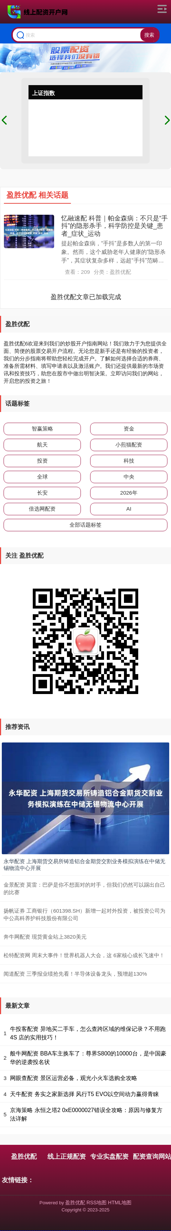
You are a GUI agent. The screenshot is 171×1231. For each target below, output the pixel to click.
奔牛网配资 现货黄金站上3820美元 (45, 937)
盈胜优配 (24, 1156)
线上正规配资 (66, 1156)
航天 (42, 445)
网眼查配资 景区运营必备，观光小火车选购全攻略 (73, 1078)
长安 (42, 493)
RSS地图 (97, 1202)
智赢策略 (42, 429)
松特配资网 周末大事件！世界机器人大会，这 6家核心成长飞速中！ (84, 955)
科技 (129, 461)
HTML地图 (119, 1202)
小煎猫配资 (128, 445)
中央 (129, 477)
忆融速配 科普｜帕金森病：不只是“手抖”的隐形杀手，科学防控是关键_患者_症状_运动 (114, 226)
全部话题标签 (85, 525)
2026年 (128, 493)
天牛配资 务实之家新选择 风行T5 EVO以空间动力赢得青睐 (84, 1094)
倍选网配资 (42, 509)
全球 (42, 477)
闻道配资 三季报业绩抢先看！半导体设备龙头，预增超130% (75, 974)
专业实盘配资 (109, 1156)
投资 (42, 461)
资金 (129, 429)
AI (128, 509)
